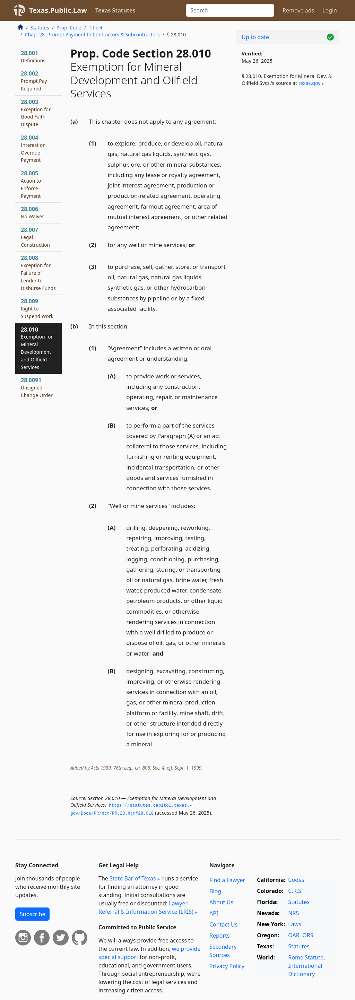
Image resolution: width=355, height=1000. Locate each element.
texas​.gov (309, 83)
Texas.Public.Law (58, 10)
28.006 (32, 212)
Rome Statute (305, 957)
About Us (221, 902)
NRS (293, 913)
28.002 (34, 81)
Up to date (255, 37)
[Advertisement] (288, 146)
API (213, 913)
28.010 (37, 348)
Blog (215, 891)
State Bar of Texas (133, 878)
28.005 (31, 184)
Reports (219, 935)
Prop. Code (69, 27)
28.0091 (37, 387)
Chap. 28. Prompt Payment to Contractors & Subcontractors (92, 34)
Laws (294, 924)
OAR (293, 935)
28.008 (38, 272)
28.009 (37, 308)
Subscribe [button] (32, 914)
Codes (296, 880)
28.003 (36, 113)
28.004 (33, 148)
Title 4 (96, 27)
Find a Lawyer (227, 880)
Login (329, 10)
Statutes (40, 27)
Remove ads (298, 10)
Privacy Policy (226, 966)
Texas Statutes (115, 10)
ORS (307, 935)
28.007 (35, 237)
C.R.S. (295, 891)
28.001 (33, 56)
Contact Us (223, 924)
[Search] (230, 10)
